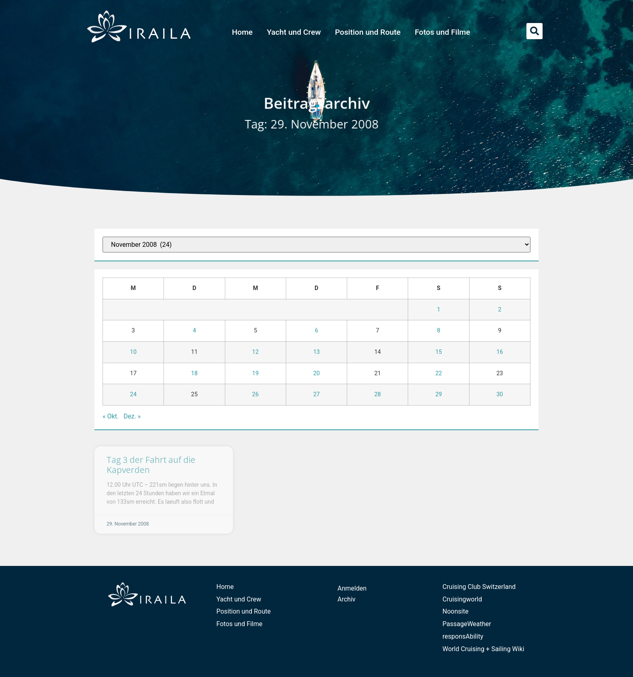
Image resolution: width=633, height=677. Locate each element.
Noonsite (455, 611)
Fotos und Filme (442, 32)
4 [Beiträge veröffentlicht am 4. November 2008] (194, 330)
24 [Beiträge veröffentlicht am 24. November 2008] (133, 394)
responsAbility (462, 636)
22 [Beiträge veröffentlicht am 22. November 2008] (438, 373)
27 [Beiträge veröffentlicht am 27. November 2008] (316, 394)
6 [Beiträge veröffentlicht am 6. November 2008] (316, 330)
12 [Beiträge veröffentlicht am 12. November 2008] (255, 352)
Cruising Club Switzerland (479, 587)
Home (242, 32)
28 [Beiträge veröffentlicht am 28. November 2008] (377, 394)
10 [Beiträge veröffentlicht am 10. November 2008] (133, 352)
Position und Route (368, 32)
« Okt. (111, 416)
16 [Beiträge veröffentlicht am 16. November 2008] (500, 352)
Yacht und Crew (294, 32)
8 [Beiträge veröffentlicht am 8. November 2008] (438, 330)
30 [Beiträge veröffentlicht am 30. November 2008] (500, 394)
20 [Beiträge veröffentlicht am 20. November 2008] (316, 373)
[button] (534, 31)
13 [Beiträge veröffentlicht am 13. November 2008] (316, 352)
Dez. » (132, 416)
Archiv (346, 599)
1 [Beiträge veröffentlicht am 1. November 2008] (438, 309)
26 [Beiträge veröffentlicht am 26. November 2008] (255, 394)
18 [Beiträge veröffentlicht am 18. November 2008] (194, 373)
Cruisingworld (462, 599)
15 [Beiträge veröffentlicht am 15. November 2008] (438, 352)
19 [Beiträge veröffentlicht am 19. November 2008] (255, 373)
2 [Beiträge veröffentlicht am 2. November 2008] (499, 309)
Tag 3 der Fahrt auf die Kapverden (151, 464)
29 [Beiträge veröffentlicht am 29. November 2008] (438, 394)
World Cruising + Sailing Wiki (483, 649)
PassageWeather (466, 624)
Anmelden (352, 588)
